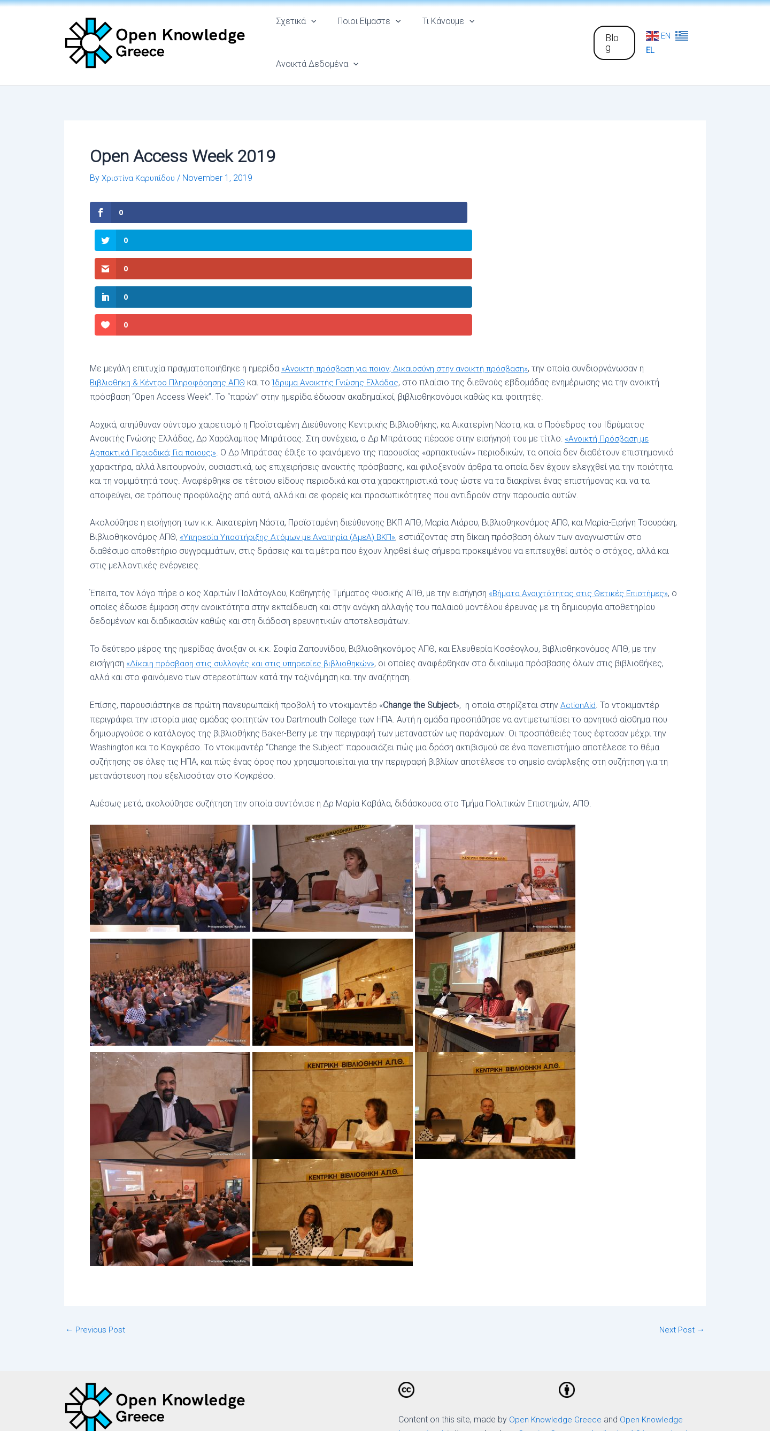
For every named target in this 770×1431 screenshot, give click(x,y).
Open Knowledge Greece (556, 1290)
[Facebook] (427, 1348)
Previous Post (96, 1201)
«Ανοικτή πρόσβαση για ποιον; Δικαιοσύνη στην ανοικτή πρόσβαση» (410, 239)
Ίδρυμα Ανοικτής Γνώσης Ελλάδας (343, 253)
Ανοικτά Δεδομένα (531, 34)
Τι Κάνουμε (447, 34)
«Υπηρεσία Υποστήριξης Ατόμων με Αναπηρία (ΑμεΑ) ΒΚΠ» (291, 408)
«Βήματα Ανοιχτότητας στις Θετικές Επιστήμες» (581, 464)
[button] (613, 34)
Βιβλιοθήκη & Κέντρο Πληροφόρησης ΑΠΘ (170, 253)
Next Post (681, 1201)
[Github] (537, 1348)
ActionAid (578, 576)
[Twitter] (486, 1348)
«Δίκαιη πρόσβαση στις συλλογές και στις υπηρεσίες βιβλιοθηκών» (255, 534)
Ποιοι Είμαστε (372, 34)
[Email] (585, 1348)
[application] (318, 34)
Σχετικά (303, 34)
